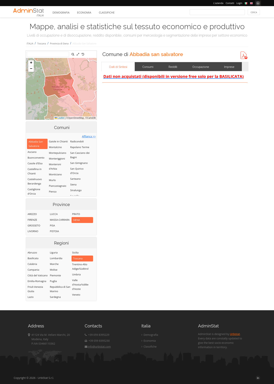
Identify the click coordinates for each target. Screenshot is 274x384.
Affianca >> (89, 136)
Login (239, 3)
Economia (84, 12)
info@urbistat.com (98, 346)
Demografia (61, 12)
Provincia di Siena (59, 43)
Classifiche (106, 12)
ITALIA (30, 43)
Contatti (230, 3)
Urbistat (235, 334)
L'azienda (218, 3)
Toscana (41, 43)
